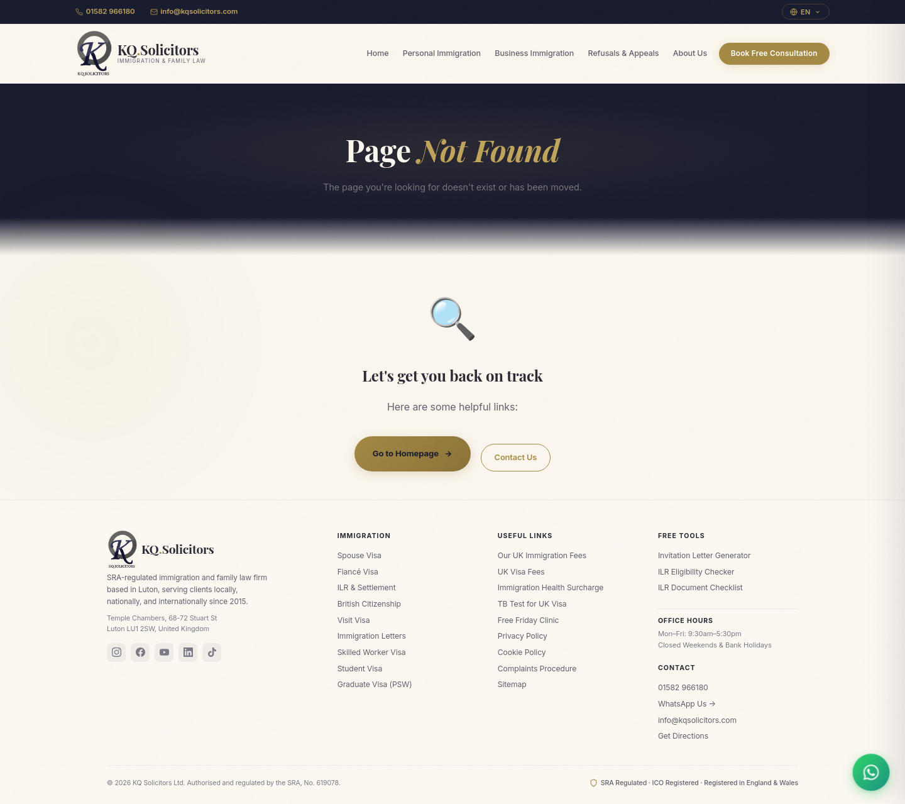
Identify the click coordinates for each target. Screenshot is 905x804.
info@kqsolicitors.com (194, 11)
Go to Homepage (412, 454)
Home (378, 53)
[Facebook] (140, 652)
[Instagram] (116, 652)
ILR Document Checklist (700, 587)
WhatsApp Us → (687, 703)
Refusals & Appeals (623, 53)
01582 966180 (105, 11)
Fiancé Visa (357, 571)
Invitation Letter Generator (704, 555)
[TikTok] (211, 652)
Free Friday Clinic (528, 620)
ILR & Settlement (366, 587)
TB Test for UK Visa (532, 604)
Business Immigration (534, 53)
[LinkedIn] (187, 652)
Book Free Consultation (774, 53)
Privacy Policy (522, 636)
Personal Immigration (442, 53)
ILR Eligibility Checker (696, 571)
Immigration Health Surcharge (551, 587)
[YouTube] (164, 652)
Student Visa (360, 668)
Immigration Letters (371, 636)
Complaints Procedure (537, 668)
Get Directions (683, 736)
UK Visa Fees (521, 571)
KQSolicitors (160, 549)
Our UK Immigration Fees (542, 555)
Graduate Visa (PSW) (374, 684)
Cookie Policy (522, 652)
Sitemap (512, 684)
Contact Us (516, 457)
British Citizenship (369, 604)
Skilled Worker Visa (371, 652)
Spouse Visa (359, 555)
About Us (690, 53)
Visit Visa (353, 620)
